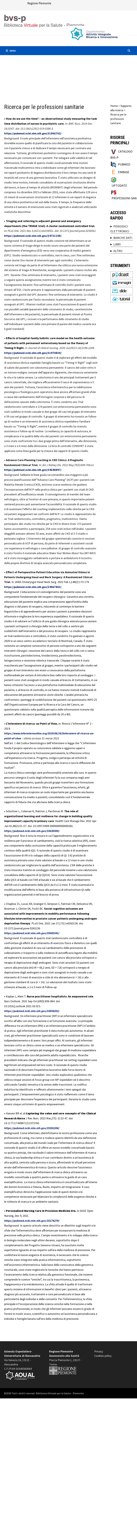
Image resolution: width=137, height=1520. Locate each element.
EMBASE (123, 172)
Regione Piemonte (39, 3)
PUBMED (124, 164)
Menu (11, 50)
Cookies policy (102, 1356)
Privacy (98, 1351)
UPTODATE (119, 185)
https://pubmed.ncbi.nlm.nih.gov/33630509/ (31, 831)
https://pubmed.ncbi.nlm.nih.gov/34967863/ (33, 587)
